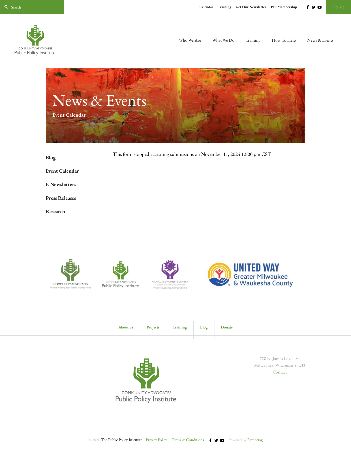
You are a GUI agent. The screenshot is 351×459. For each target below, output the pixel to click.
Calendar (206, 6)
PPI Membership (284, 6)
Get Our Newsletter (251, 6)
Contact (280, 372)
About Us (125, 327)
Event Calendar (62, 170)
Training (224, 6)
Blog (51, 157)
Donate (338, 6)
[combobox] (32, 7)
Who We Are (190, 40)
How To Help (284, 40)
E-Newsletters (61, 184)
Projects (153, 327)
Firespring (255, 439)
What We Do (223, 40)
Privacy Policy (156, 439)
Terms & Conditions (187, 439)
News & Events (320, 40)
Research (55, 211)
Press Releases (61, 198)
